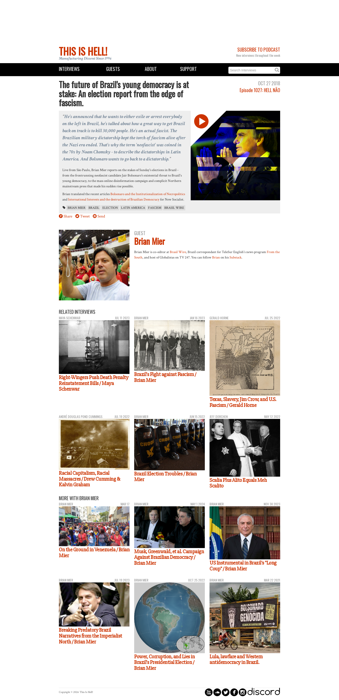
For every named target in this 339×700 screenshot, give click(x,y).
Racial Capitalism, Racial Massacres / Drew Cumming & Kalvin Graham (89, 479)
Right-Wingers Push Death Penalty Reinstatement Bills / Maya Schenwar (93, 383)
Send (101, 216)
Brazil (94, 208)
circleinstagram (242, 692)
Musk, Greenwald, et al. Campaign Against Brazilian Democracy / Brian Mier (169, 557)
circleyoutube (209, 692)
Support (188, 68)
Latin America (133, 208)
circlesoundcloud (217, 692)
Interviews (69, 68)
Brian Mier (76, 208)
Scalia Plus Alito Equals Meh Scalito (238, 483)
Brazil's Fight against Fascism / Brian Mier (165, 377)
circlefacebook (234, 692)
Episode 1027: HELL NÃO (260, 90)
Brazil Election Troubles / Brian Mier (165, 477)
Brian (216, 257)
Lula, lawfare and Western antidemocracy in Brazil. (236, 659)
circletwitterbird (226, 692)
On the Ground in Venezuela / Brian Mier (94, 552)
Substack (236, 257)
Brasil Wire (174, 208)
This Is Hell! (83, 51)
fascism (154, 208)
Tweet (85, 216)
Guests (113, 68)
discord (263, 692)
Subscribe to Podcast (258, 49)
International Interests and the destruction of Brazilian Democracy (113, 199)
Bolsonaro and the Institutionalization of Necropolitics (147, 194)
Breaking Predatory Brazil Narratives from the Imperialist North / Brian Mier (90, 636)
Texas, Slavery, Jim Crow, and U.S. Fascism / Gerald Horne (243, 402)
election (110, 208)
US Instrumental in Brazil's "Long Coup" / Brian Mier (243, 566)
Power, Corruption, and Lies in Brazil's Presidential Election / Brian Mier (164, 662)
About (151, 68)
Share (68, 216)
